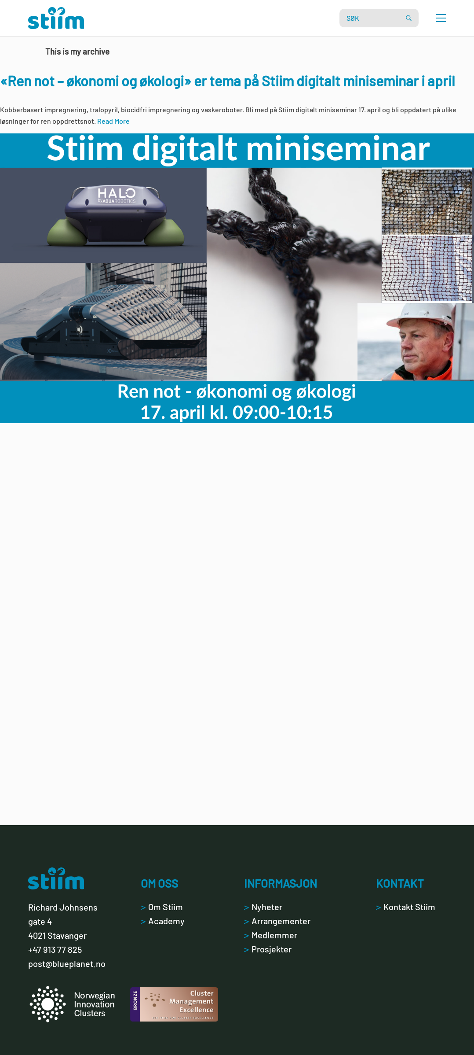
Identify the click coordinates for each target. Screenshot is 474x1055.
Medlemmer (270, 935)
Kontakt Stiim (405, 906)
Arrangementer (277, 920)
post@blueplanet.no (67, 963)
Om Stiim (162, 906)
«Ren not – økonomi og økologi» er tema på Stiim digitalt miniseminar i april (227, 80)
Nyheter (263, 906)
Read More (113, 121)
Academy (163, 920)
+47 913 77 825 (55, 949)
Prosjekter (268, 949)
